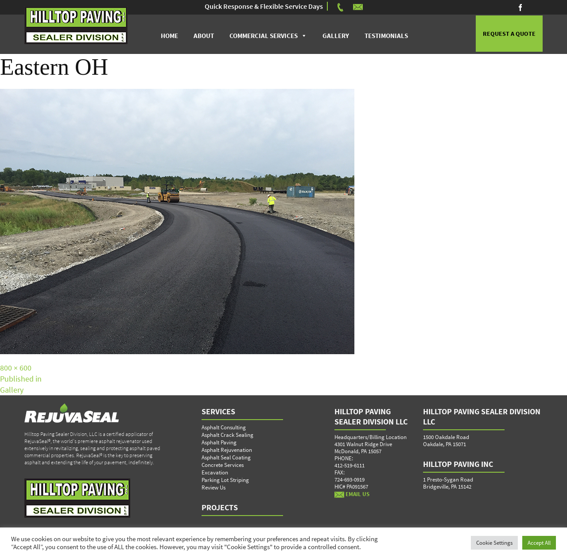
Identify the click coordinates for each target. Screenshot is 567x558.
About (203, 35)
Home (169, 35)
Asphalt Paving (219, 443)
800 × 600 (15, 368)
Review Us (213, 488)
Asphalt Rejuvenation (227, 450)
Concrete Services (223, 465)
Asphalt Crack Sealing (227, 435)
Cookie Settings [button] (494, 543)
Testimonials (386, 35)
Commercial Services (263, 35)
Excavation (215, 473)
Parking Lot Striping (225, 480)
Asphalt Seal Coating (226, 458)
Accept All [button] (539, 543)
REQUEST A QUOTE (508, 34)
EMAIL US (351, 494)
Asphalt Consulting (224, 428)
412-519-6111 (349, 466)
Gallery (335, 35)
